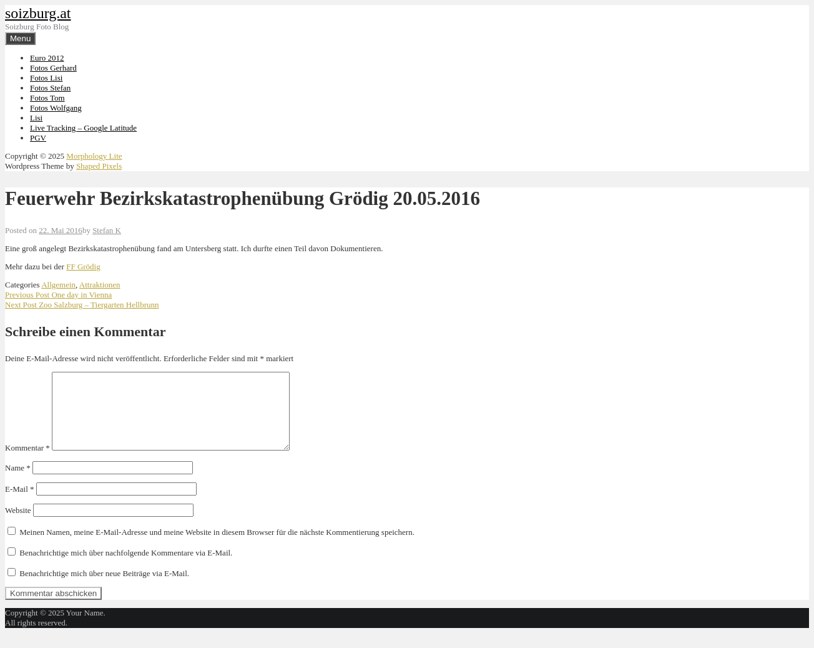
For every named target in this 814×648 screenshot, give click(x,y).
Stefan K (106, 230)
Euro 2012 (47, 57)
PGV (38, 137)
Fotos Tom (47, 97)
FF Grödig (83, 266)
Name (18, 482)
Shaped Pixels (99, 166)
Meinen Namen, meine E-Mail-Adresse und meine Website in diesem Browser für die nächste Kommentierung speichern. (216, 547)
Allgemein (58, 284)
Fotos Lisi (46, 77)
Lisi (36, 117)
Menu (20, 38)
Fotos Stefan (50, 87)
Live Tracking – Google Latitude (83, 127)
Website (18, 525)
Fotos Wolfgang (56, 107)
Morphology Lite (94, 156)
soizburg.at (38, 13)
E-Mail (19, 504)
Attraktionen (99, 284)
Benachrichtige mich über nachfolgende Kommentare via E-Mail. (125, 567)
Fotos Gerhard (53, 67)
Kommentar (27, 462)
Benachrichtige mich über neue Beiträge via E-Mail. (104, 588)
